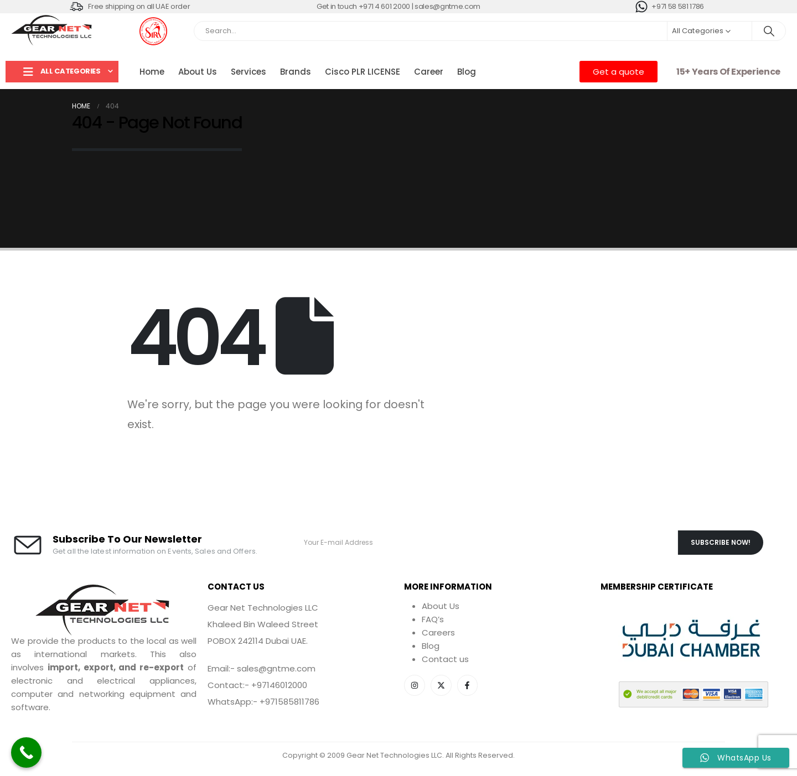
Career (428, 71)
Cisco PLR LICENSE (362, 71)
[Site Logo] (52, 31)
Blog (466, 71)
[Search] (768, 31)
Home (151, 71)
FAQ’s (433, 619)
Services (248, 71)
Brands (295, 71)
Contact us (445, 659)
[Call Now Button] (26, 752)
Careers (438, 632)
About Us (197, 71)
